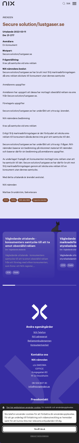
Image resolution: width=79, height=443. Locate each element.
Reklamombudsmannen (39, 341)
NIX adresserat (39, 337)
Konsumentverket (39, 345)
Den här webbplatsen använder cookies (24, 408)
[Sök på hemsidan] (66, 3)
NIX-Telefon (40, 332)
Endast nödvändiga (39, 436)
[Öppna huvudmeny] (74, 3)
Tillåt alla (39, 429)
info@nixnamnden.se (39, 387)
